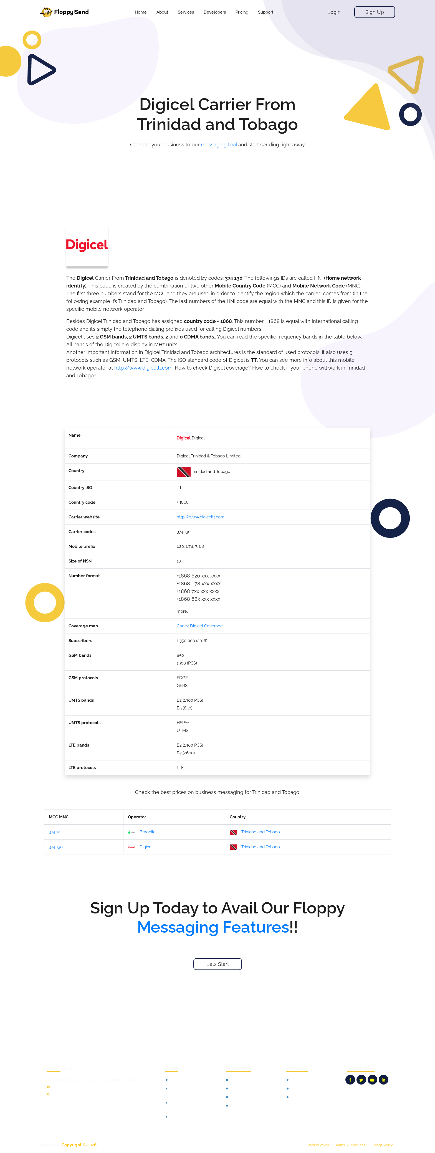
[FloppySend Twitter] (361, 1080)
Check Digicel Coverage (200, 625)
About (162, 12)
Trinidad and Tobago (255, 832)
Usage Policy (383, 1145)
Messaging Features (213, 926)
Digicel (140, 847)
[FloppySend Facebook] (350, 1080)
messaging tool (219, 144)
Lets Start (217, 964)
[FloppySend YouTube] (372, 1080)
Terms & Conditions (350, 1145)
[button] (186, 12)
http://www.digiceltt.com (143, 368)
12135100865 (62, 1095)
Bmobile (142, 832)
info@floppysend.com (69, 1087)
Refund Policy (318, 1145)
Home (141, 12)
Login (334, 12)
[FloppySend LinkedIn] (383, 1080)
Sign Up (374, 12)
